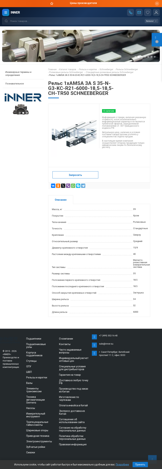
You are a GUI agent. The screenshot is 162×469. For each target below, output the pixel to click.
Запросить (75, 175)
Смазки (30, 452)
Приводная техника (37, 435)
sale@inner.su (106, 344)
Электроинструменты (39, 441)
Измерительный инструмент (35, 415)
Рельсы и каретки (36, 377)
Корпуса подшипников (34, 354)
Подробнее (122, 464)
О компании (66, 338)
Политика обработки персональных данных (72, 437)
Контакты (64, 344)
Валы (29, 383)
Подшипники (33, 338)
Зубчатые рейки (35, 446)
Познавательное (14, 83)
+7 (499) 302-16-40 (108, 335)
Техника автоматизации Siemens (35, 399)
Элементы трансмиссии (34, 390)
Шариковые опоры (37, 430)
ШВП (29, 372)
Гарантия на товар (70, 374)
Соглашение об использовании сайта (72, 421)
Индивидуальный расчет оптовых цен (73, 359)
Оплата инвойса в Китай (73, 405)
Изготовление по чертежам (69, 398)
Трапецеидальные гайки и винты (37, 423)
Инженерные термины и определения (18, 73)
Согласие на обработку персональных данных (72, 429)
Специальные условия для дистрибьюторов (72, 368)
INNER (15, 12)
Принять (140, 464)
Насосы (30, 408)
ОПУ (28, 366)
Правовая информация (73, 444)
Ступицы (31, 360)
